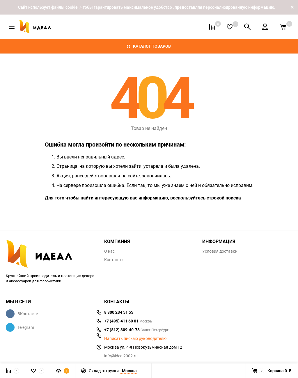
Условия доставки (219, 251)
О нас (109, 251)
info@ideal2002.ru (121, 356)
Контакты (113, 260)
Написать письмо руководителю (135, 338)
